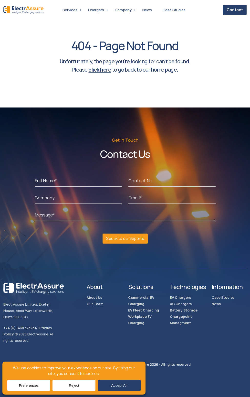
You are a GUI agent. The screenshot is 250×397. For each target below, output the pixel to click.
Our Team (95, 303)
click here (99, 69)
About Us (94, 297)
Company (123, 10)
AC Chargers (181, 303)
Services (69, 10)
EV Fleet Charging (143, 310)
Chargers (96, 10)
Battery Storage (184, 310)
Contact (235, 9)
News (147, 10)
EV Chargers (180, 297)
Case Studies (174, 10)
